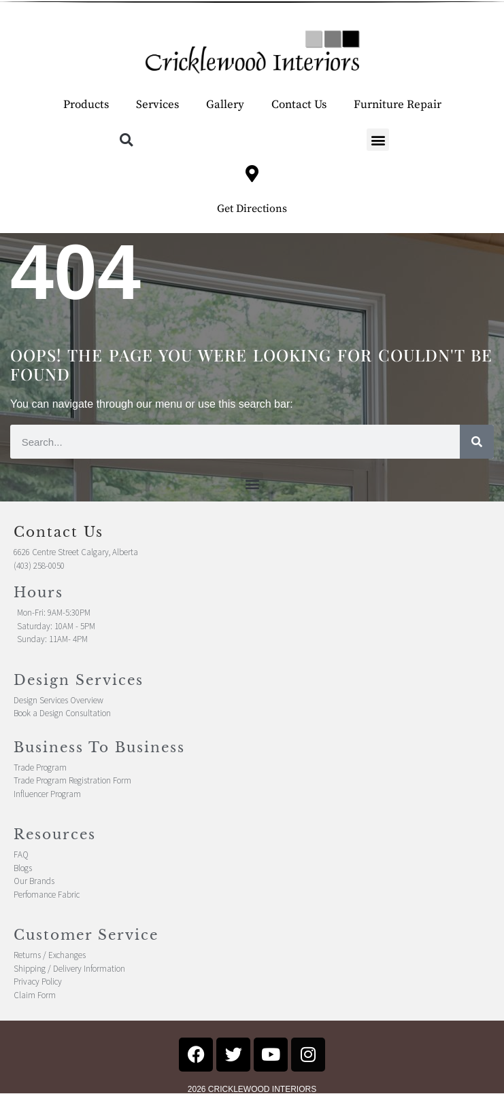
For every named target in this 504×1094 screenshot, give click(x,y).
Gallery (225, 104)
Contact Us (298, 104)
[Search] (477, 442)
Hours (38, 592)
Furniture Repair (397, 104)
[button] (126, 140)
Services (157, 104)
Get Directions (252, 208)
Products (86, 104)
